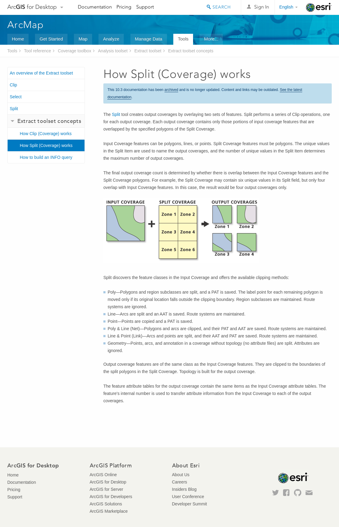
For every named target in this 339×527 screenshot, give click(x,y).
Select (16, 96)
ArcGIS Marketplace (109, 511)
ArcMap (25, 24)
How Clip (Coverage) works (45, 133)
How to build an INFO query (46, 157)
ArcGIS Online (103, 474)
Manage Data (148, 38)
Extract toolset (147, 50)
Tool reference (37, 50)
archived (171, 90)
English (286, 7)
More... (211, 38)
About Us (181, 474)
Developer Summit (189, 503)
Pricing (123, 7)
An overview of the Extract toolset (41, 73)
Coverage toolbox (74, 50)
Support (145, 7)
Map (82, 38)
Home (18, 38)
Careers (179, 482)
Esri (319, 7)
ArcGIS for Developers (111, 496)
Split (14, 108)
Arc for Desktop (32, 6)
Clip (13, 84)
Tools (183, 38)
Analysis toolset (112, 50)
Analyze (111, 38)
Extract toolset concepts (190, 50)
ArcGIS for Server (106, 489)
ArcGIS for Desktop (108, 482)
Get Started (51, 38)
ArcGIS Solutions (106, 503)
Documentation (95, 7)
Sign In (261, 7)
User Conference (188, 496)
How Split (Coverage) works (46, 145)
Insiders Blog (184, 489)
